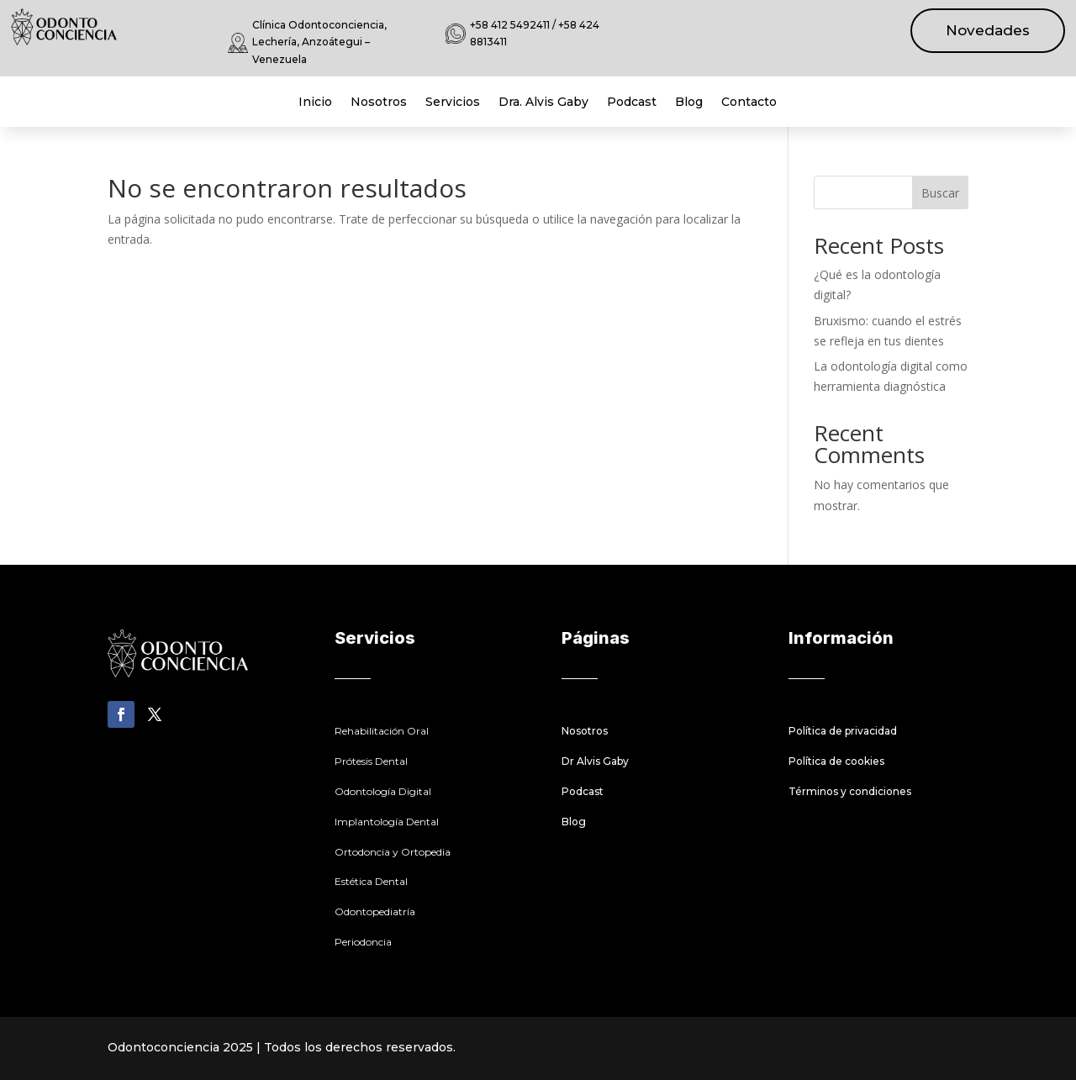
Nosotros (379, 102)
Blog (689, 102)
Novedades (988, 30)
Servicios (452, 102)
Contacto (749, 102)
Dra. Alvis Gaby (543, 102)
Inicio (315, 102)
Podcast (632, 102)
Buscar (940, 193)
